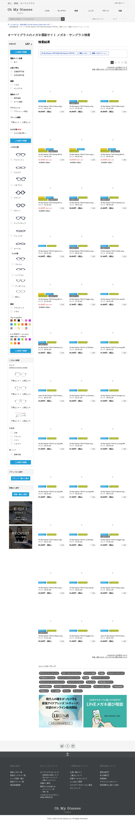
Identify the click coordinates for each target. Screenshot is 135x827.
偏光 (102, 673)
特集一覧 (45, 792)
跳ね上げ (45, 691)
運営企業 (104, 772)
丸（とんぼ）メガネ (102, 686)
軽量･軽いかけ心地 (48, 677)
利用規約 (103, 778)
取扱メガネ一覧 (16, 772)
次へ (125, 62)
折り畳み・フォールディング (66, 686)
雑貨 (76, 11)
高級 (86, 677)
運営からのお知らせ (47, 786)
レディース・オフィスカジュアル (53, 682)
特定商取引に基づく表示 (109, 785)
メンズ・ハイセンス (76, 682)
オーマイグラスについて (49, 772)
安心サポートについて (50, 777)
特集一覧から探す (20, 494)
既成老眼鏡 (119, 686)
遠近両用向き (46, 686)
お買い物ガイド (120, 3)
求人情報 (104, 775)
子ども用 (92, 682)
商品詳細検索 (15, 785)
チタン (67, 691)
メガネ (47, 11)
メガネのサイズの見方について (117, 67)
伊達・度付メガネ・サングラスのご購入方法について (109, 69)
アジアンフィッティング (50, 673)
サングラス (61, 11)
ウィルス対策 (90, 673)
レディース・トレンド (101, 677)
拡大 (62, 111)
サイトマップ (75, 788)
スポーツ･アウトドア (117, 673)
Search (63, 19)
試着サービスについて (78, 778)
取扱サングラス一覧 (18, 775)
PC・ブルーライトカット (72, 673)
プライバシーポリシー (108, 782)
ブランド (105, 11)
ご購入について (76, 775)
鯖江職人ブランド (106, 682)
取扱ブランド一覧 (17, 782)
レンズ (90, 11)
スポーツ (79, 691)
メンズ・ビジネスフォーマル (69, 677)
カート (119, 19)
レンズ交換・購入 (17, 778)
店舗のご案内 (45, 783)
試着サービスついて (49, 780)
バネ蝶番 (57, 691)
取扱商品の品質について (51, 775)
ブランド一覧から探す (20, 478)
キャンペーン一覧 (48, 789)
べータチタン (85, 686)
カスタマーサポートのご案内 (81, 785)
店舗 (120, 11)
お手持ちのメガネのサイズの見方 (18, 367)
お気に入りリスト (100, 19)
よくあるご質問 (76, 782)
